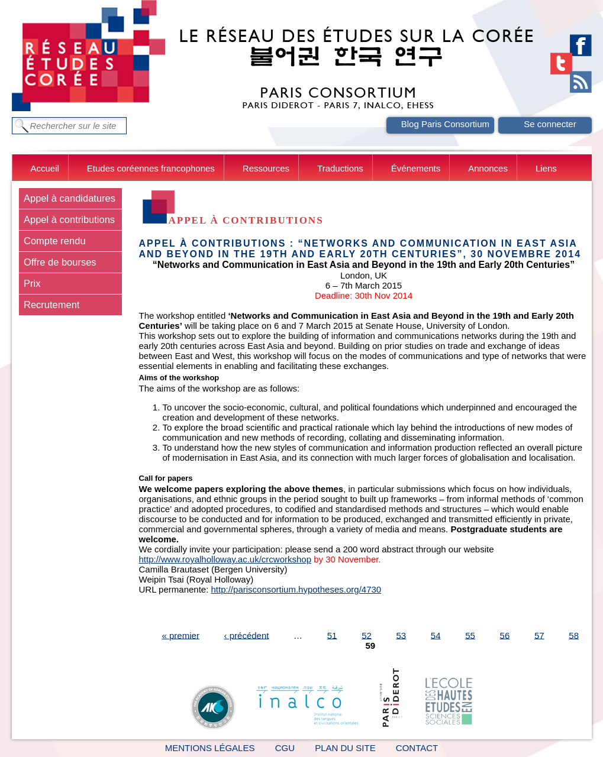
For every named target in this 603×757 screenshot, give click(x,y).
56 (505, 635)
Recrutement (51, 304)
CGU (285, 748)
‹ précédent (246, 635)
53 (401, 635)
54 (436, 635)
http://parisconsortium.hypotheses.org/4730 (296, 589)
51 (332, 635)
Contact (417, 748)
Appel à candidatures (69, 198)
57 (539, 635)
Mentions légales (210, 748)
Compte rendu (55, 240)
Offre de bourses (60, 262)
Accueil (45, 168)
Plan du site (345, 748)
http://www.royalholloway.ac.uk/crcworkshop (225, 559)
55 (470, 635)
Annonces (488, 168)
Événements (415, 168)
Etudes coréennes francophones (151, 168)
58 (574, 635)
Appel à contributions (69, 219)
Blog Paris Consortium (445, 124)
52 (367, 635)
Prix (32, 283)
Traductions (340, 168)
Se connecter (550, 124)
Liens (546, 168)
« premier (180, 635)
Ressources (266, 168)
